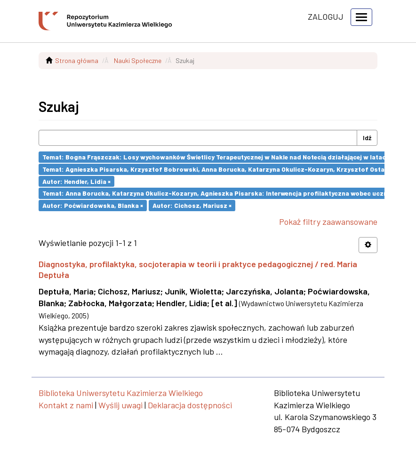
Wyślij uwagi (120, 405)
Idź (367, 138)
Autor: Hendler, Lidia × (76, 181)
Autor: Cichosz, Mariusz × (192, 205)
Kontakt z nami (66, 405)
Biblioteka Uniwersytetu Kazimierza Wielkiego (121, 393)
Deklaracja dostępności (190, 405)
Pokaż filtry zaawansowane (328, 221)
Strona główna (76, 60)
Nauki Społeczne (137, 60)
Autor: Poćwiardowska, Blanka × (92, 205)
